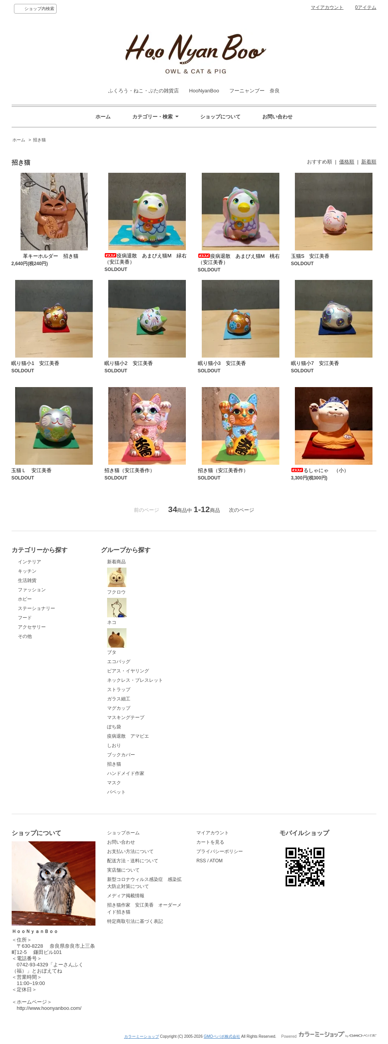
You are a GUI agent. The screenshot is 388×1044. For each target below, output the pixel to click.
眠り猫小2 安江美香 (128, 363)
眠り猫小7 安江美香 (315, 363)
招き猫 (39, 139)
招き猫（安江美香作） (129, 470)
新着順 (368, 162)
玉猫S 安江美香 (310, 256)
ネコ (116, 611)
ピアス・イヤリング (128, 671)
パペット (116, 792)
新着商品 (116, 562)
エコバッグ (118, 661)
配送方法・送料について (132, 860)
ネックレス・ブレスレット (135, 680)
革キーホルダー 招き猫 (44, 256)
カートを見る (210, 842)
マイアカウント (327, 7)
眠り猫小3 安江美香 (222, 363)
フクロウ (116, 581)
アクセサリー (32, 627)
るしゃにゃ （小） (320, 470)
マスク (114, 782)
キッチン (27, 571)
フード (25, 617)
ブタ (116, 641)
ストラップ (118, 689)
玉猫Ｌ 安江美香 (31, 470)
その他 (25, 636)
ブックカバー (121, 754)
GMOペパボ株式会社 (222, 1036)
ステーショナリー (36, 608)
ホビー (25, 599)
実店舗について (123, 870)
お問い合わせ (277, 117)
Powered (328, 1036)
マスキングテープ (125, 717)
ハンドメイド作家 (125, 773)
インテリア (29, 562)
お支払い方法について (130, 851)
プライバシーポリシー (219, 851)
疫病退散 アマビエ (128, 736)
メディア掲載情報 (125, 895)
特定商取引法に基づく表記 (135, 921)
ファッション (32, 589)
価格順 (346, 162)
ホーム (103, 117)
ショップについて (220, 117)
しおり (114, 745)
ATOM (216, 860)
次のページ (241, 510)
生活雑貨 (27, 580)
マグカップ (118, 708)
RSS (201, 860)
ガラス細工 (118, 699)
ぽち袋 (114, 727)
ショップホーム (123, 833)
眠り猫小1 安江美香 (35, 363)
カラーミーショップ (141, 1036)
